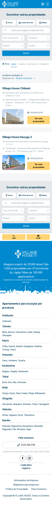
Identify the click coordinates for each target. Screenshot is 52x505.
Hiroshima (7, 404)
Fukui (4, 360)
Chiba (5, 346)
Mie (14, 382)
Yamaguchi (44, 404)
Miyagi (36, 332)
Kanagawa (28, 346)
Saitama (38, 346)
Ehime (5, 415)
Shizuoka (21, 382)
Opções (39, 46)
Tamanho (39, 38)
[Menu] (47, 4)
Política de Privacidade (17, 489)
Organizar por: (8, 78)
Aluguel (13, 46)
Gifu (10, 382)
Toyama (21, 360)
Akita (4, 332)
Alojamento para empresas (26, 484)
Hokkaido (7, 315)
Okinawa (21, 429)
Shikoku (7, 409)
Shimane (27, 404)
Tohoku (6, 326)
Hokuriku (7, 354)
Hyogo (5, 393)
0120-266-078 (28, 445)
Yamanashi (23, 371)
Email (38, 238)
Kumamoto (28, 426)
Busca (26, 53)
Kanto (5, 340)
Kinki (5, 387)
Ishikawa (12, 360)
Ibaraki (19, 346)
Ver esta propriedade (38, 119)
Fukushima (21, 332)
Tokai (5, 376)
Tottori (35, 404)
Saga (28, 429)
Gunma (12, 346)
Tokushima (29, 415)
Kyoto (12, 393)
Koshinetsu (8, 365)
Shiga (31, 393)
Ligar (14, 238)
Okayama (17, 404)
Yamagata (6, 335)
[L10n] (42, 4)
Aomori (11, 332)
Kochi (20, 415)
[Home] (26, 254)
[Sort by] (26, 78)
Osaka (24, 393)
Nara (18, 393)
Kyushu (6, 420)
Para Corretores (38, 489)
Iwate (29, 332)
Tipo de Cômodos (13, 38)
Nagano (5, 371)
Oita (14, 429)
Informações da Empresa (26, 480)
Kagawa (13, 415)
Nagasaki (6, 429)
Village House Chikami (16, 88)
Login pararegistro (26, 467)
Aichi (4, 382)
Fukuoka (6, 426)
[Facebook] (22, 458)
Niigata (13, 371)
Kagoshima (16, 426)
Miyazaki (38, 426)
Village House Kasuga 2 (17, 137)
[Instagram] (29, 458)
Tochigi (5, 349)
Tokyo (13, 349)
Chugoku (7, 398)
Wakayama (40, 393)
